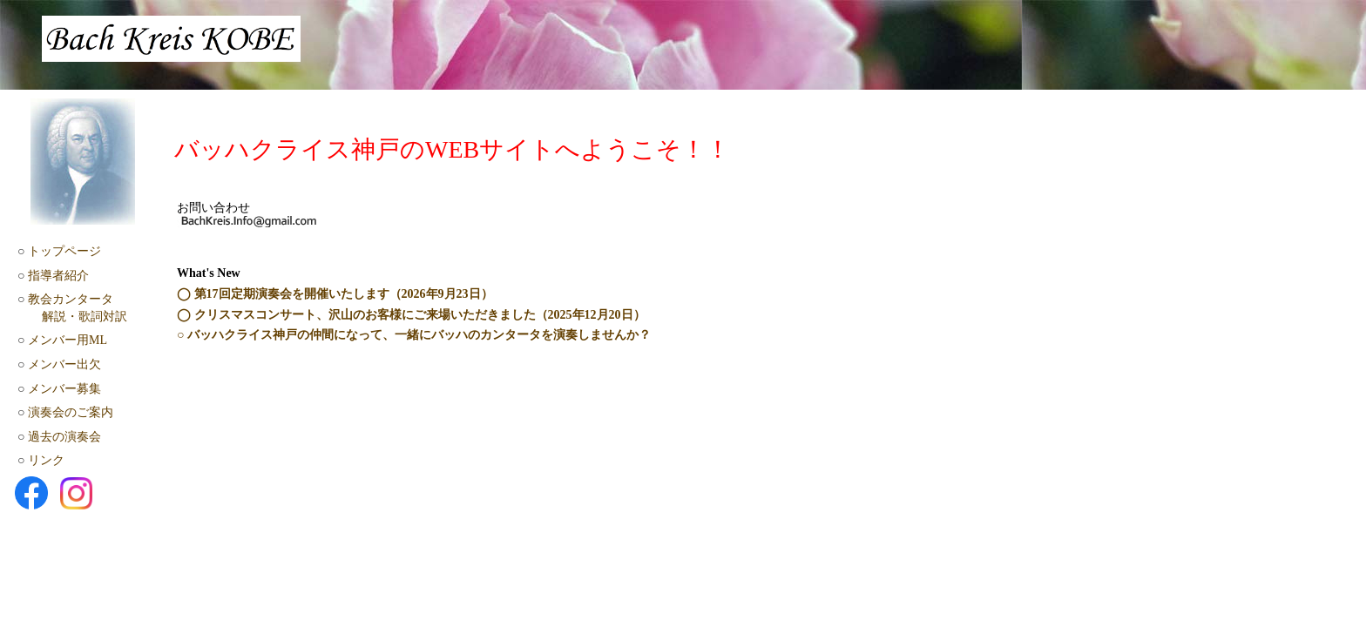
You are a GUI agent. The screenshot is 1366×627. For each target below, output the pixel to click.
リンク (46, 460)
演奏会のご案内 (70, 412)
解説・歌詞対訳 (84, 316)
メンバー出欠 (64, 364)
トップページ (64, 251)
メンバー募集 (64, 388)
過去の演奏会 (64, 436)
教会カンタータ (70, 299)
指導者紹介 (58, 275)
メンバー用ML (67, 340)
